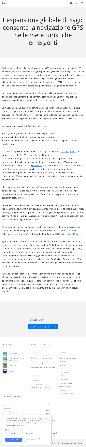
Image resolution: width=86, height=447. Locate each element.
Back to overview (43, 326)
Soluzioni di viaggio (65, 383)
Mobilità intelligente (65, 386)
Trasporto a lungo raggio (67, 358)
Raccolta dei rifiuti (65, 390)
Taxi (60, 369)
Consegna (62, 361)
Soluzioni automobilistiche (39, 364)
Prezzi (47, 410)
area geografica (68, 151)
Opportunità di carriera (10, 412)
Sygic (4, 68)
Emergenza (62, 365)
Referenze (6, 408)
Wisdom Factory (77, 443)
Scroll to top (43, 319)
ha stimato (37, 165)
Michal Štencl (74, 234)
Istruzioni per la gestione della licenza (41, 389)
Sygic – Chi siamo (9, 405)
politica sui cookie (19, 425)
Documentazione (36, 384)
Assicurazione (63, 379)
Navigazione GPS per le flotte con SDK (42, 359)
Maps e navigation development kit (43, 367)
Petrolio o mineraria (65, 376)
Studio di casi (35, 380)
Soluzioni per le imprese (67, 394)
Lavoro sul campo (65, 372)
